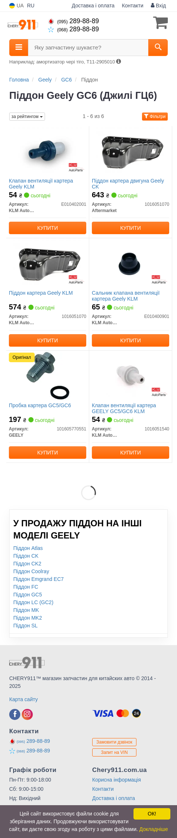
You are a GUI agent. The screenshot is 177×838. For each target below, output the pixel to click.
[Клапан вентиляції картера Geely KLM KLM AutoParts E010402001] (47, 151)
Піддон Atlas (28, 548)
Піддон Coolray (31, 571)
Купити (47, 228)
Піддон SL (25, 625)
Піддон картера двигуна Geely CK (128, 183)
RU (30, 5)
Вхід (158, 5)
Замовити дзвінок (114, 742)
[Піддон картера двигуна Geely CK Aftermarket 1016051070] (130, 151)
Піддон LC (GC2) (33, 602)
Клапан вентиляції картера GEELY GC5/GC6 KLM (124, 408)
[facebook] (14, 714)
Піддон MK (26, 610)
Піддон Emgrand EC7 (38, 579)
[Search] (158, 47)
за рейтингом (27, 116)
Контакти (132, 5)
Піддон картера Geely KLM (41, 293)
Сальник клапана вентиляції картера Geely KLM (126, 295)
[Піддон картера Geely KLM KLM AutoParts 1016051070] (47, 263)
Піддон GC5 (27, 595)
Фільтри (155, 116)
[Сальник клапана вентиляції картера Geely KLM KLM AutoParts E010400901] (130, 263)
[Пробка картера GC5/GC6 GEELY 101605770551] (48, 375)
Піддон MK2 (27, 618)
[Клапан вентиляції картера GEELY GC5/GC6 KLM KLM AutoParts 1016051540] (131, 375)
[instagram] (27, 714)
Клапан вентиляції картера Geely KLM (41, 183)
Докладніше (153, 829)
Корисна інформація (116, 780)
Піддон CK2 (27, 564)
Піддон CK (25, 556)
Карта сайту (23, 699)
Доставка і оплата (93, 5)
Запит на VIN (114, 752)
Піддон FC (25, 587)
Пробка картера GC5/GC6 (40, 405)
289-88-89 (73, 21)
